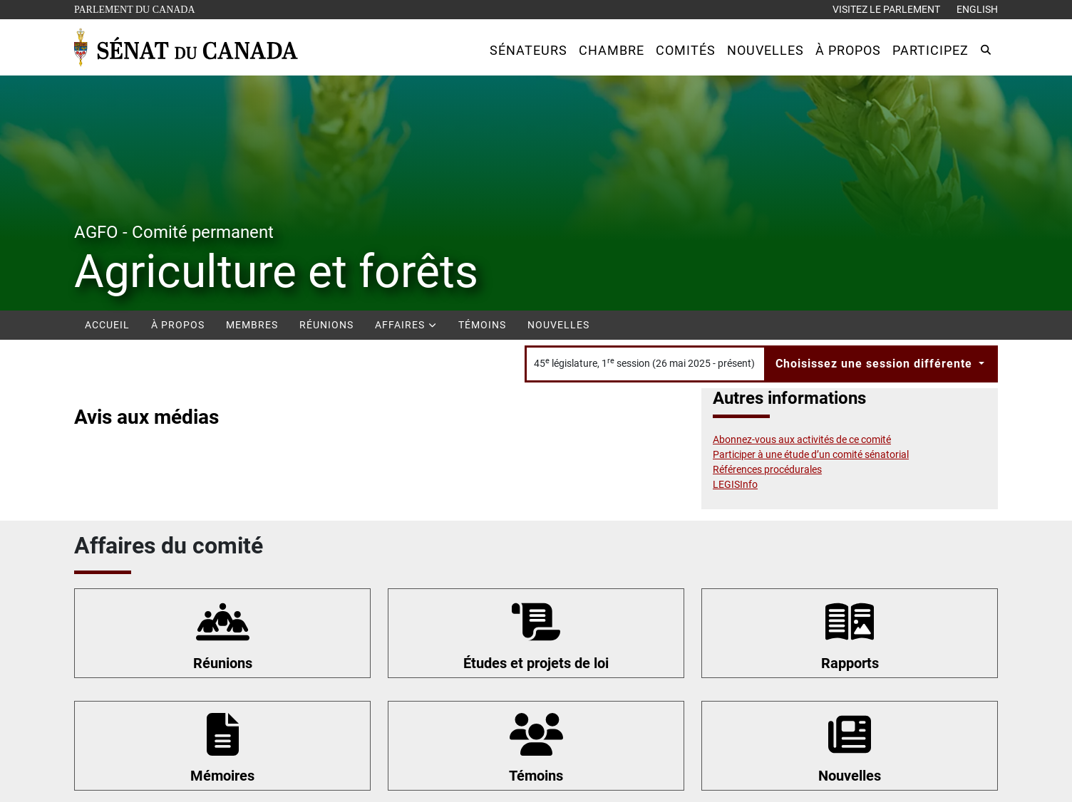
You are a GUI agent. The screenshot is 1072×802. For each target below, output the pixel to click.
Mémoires (222, 775)
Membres (252, 324)
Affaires (406, 324)
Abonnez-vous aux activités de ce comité (802, 439)
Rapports (850, 663)
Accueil (107, 324)
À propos (178, 324)
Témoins (482, 324)
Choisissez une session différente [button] (875, 363)
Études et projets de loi (536, 663)
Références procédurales (767, 469)
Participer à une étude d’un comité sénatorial (811, 454)
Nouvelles (558, 324)
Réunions (326, 324)
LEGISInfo (735, 484)
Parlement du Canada (137, 8)
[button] (528, 50)
